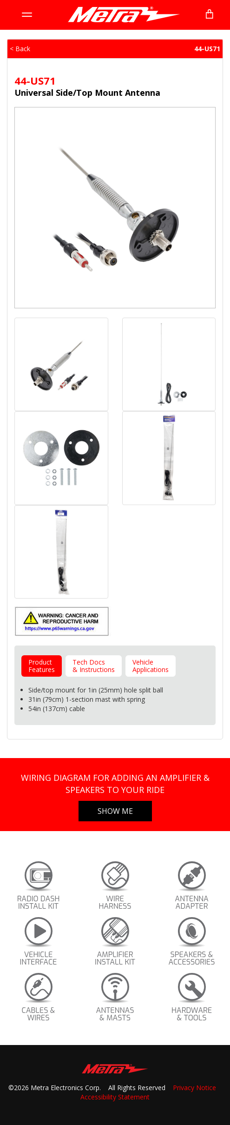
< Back (20, 48)
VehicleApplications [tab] (150, 666)
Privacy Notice (194, 1087)
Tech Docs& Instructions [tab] (93, 666)
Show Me (115, 811)
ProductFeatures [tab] (41, 666)
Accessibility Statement (115, 1096)
